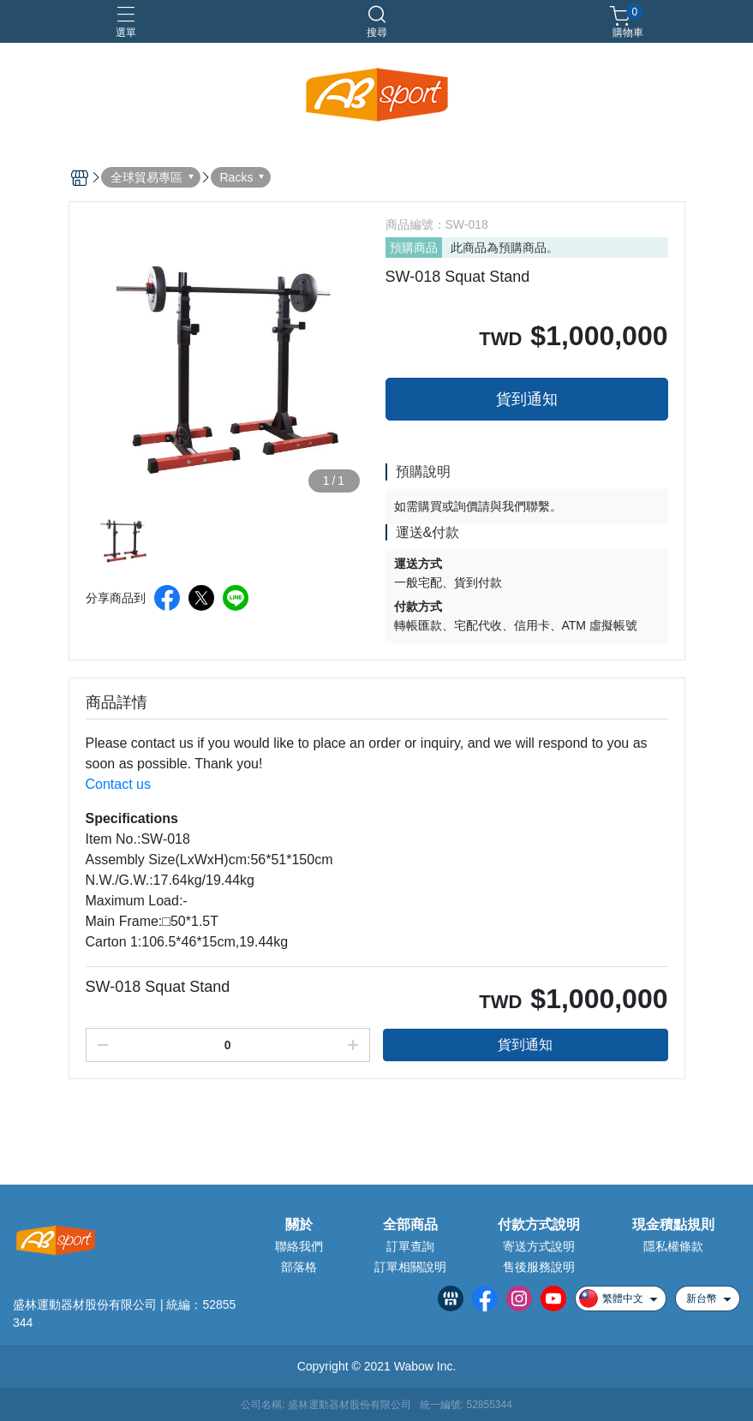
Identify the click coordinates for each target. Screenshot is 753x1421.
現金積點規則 (673, 1225)
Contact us (118, 784)
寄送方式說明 (539, 1246)
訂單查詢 (410, 1246)
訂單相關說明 (410, 1267)
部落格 (299, 1267)
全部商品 (410, 1225)
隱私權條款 (673, 1246)
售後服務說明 (539, 1267)
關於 (299, 1225)
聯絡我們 (299, 1246)
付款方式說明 (539, 1225)
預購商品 (414, 247)
